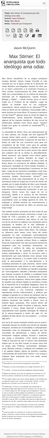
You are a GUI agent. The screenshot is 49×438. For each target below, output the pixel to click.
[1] (42, 106)
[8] (10, 196)
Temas (35, 434)
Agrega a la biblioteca (33, 437)
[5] (43, 125)
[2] (43, 106)
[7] (40, 175)
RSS (14, 434)
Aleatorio (7, 434)
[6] (46, 134)
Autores (27, 434)
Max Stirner (15, 21)
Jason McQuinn (18, 18)
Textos (20, 434)
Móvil (21, 437)
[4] (41, 125)
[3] (14, 114)
